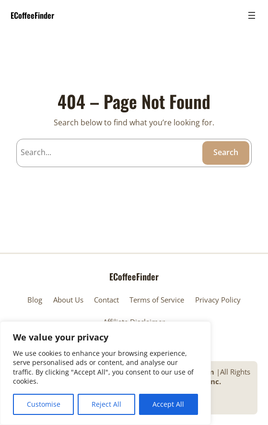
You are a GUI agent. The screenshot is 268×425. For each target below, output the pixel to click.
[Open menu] (251, 15)
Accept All (168, 404)
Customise (43, 404)
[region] (105, 373)
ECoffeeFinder (32, 15)
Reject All (106, 404)
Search (225, 152)
